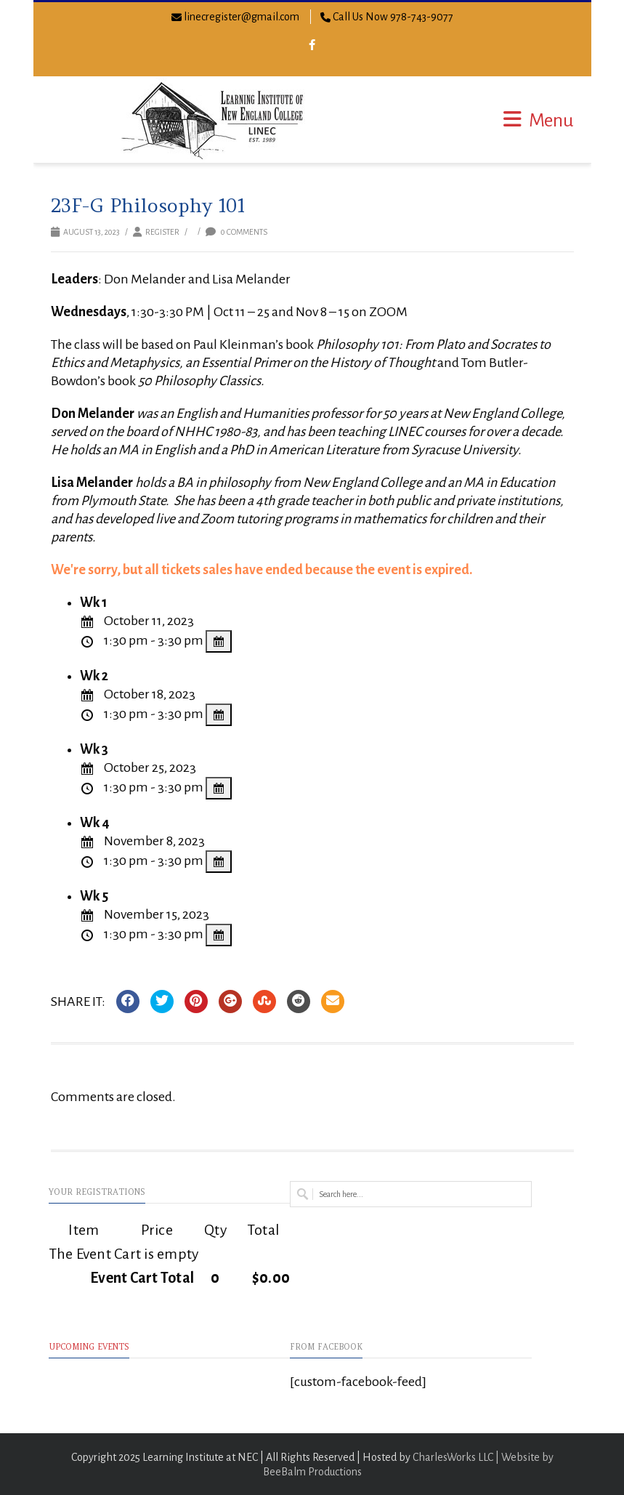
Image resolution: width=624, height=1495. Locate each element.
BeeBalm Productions (312, 1472)
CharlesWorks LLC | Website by (483, 1457)
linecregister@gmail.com (241, 17)
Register (162, 231)
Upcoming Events (89, 1347)
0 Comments (236, 231)
